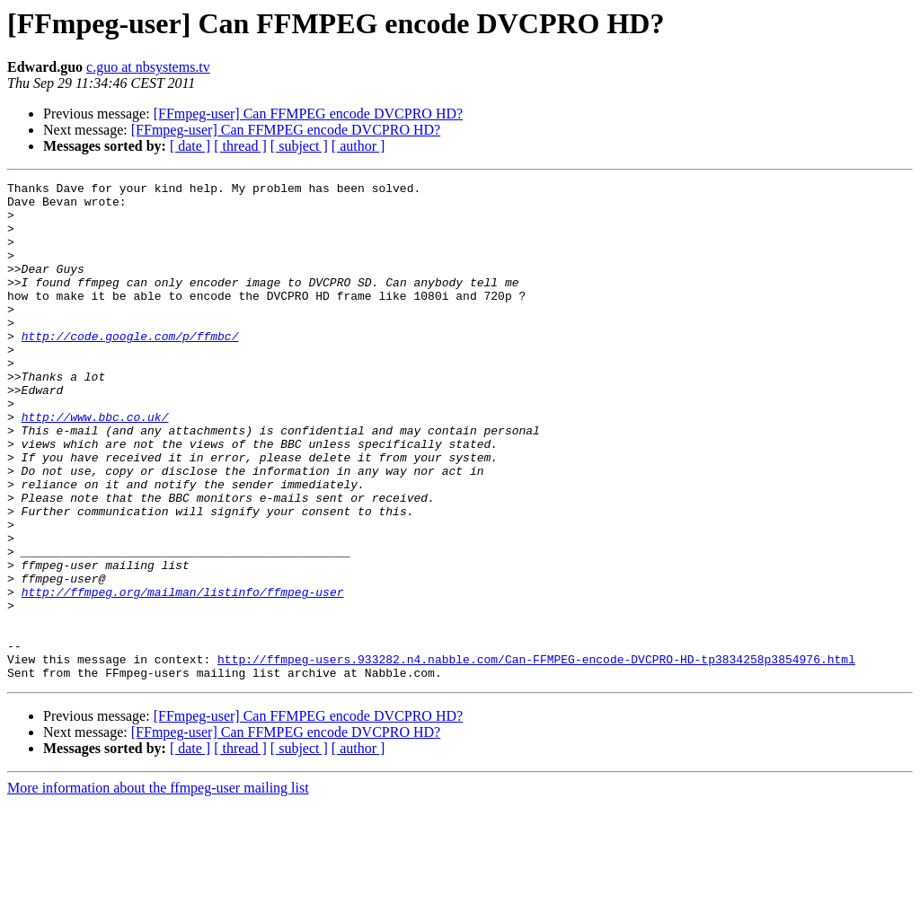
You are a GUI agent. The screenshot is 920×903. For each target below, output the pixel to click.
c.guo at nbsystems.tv (148, 67)
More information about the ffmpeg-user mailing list (158, 887)
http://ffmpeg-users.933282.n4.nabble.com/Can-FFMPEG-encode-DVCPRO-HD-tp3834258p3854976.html (536, 756)
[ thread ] (240, 145)
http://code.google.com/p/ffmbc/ (130, 368)
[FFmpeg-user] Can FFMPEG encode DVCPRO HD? (308, 113)
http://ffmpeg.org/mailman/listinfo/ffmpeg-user (183, 675)
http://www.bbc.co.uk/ (95, 465)
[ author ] (358, 145)
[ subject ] (299, 145)
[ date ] (190, 145)
